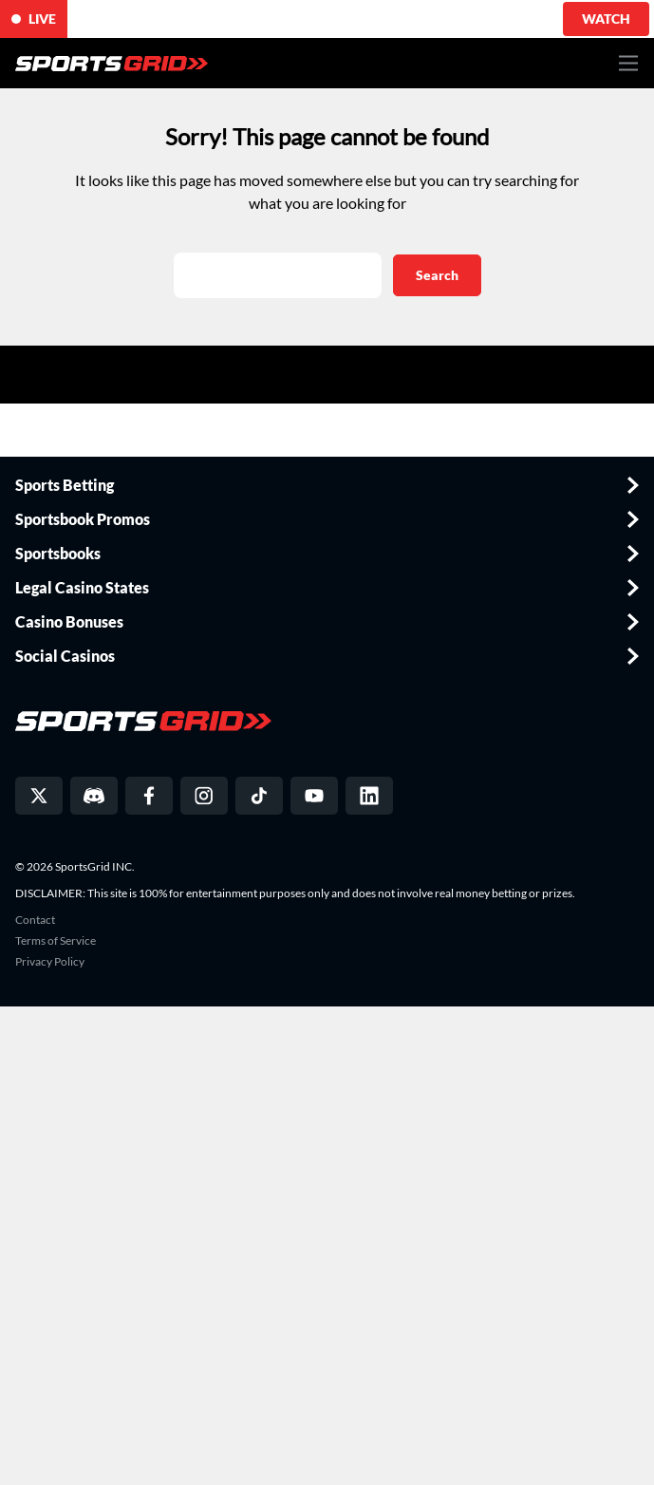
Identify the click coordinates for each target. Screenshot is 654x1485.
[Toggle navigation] (629, 63)
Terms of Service (55, 941)
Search (437, 275)
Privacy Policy (49, 961)
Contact (35, 920)
